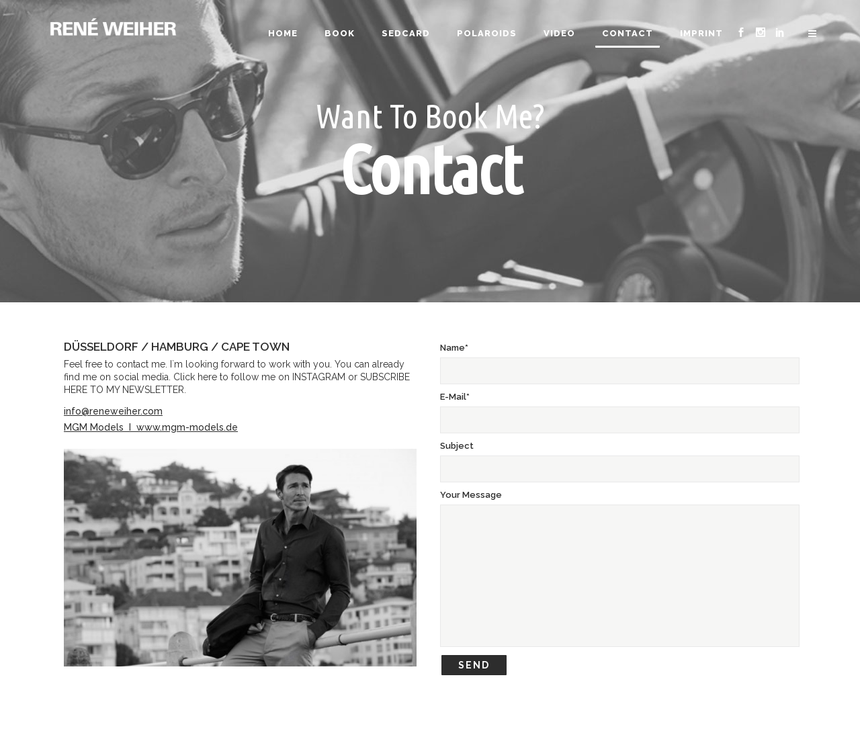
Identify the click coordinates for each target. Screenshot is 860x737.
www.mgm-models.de (187, 427)
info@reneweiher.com (113, 411)
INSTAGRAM (318, 377)
